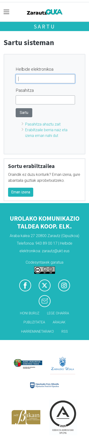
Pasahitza (25, 90)
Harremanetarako (37, 332)
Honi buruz (29, 313)
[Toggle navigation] (6, 12)
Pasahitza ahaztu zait (43, 124)
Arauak (59, 322)
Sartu (45, 26)
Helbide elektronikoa (34, 69)
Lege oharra (58, 313)
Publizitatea (34, 322)
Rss (64, 332)
